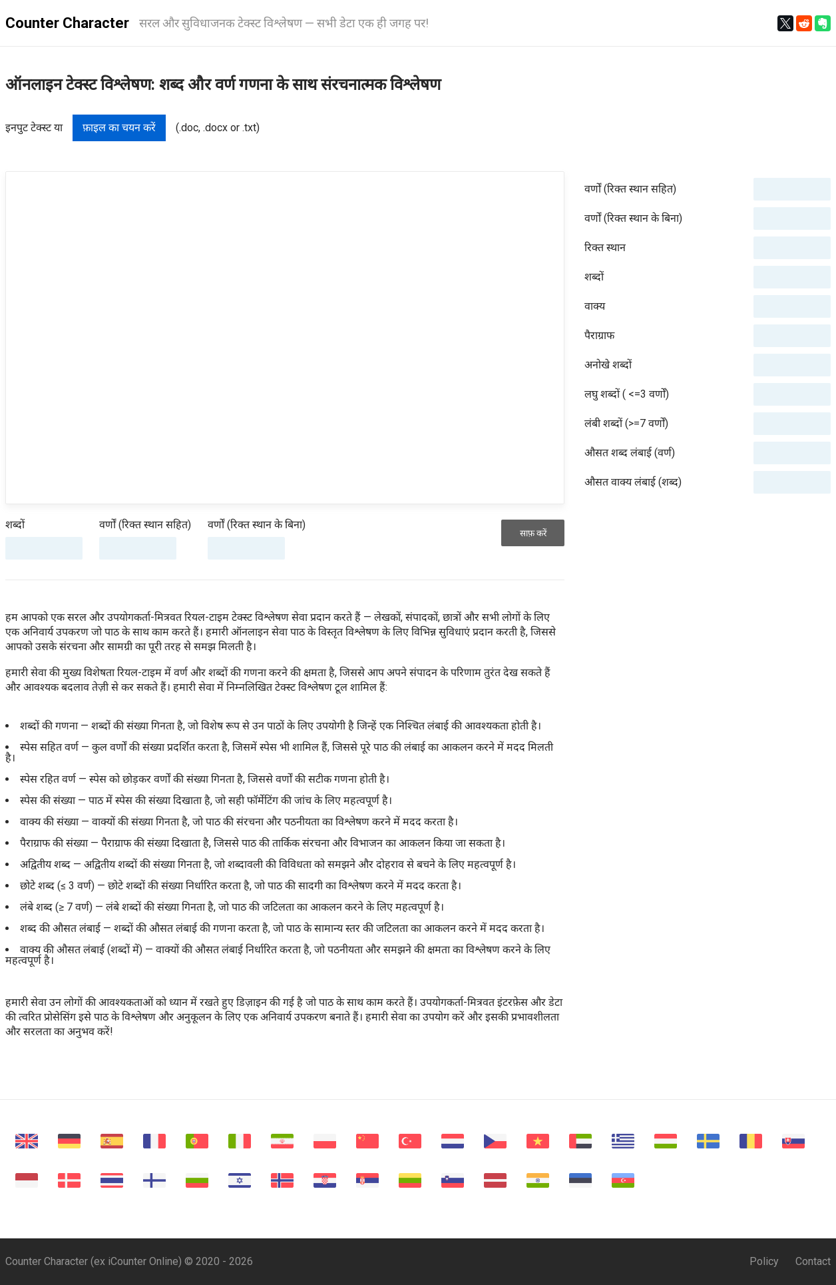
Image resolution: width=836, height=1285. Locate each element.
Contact (813, 1261)
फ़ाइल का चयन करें (119, 127)
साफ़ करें (533, 533)
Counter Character (67, 23)
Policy (764, 1261)
